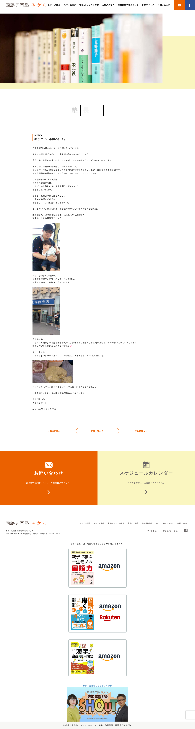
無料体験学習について (128, 5)
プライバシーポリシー (172, 531)
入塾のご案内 (108, 5)
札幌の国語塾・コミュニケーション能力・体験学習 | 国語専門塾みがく (98, 725)
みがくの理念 (54, 5)
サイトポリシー (153, 531)
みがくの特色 (70, 5)
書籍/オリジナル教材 (89, 5)
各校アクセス (148, 5)
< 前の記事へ (54, 431)
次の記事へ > (141, 431)
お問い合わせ (164, 5)
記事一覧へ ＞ (97, 431)
